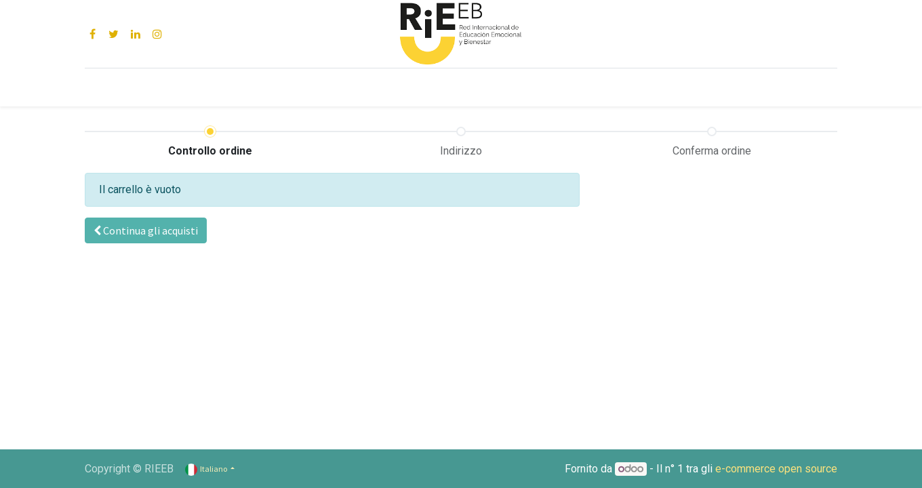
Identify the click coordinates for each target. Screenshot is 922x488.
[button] (146, 230)
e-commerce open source (776, 468)
